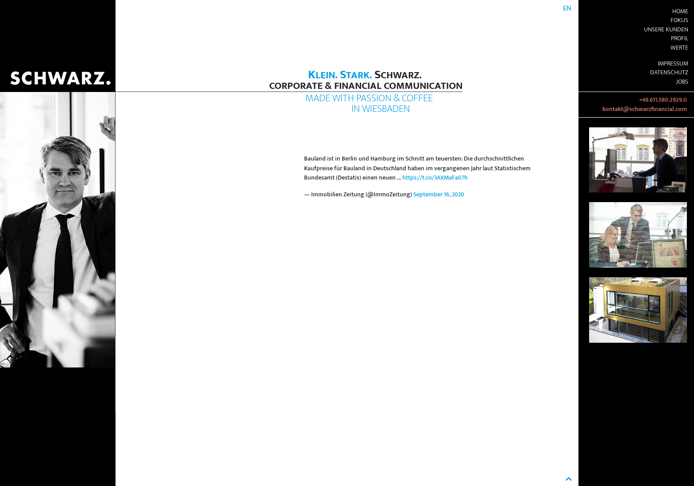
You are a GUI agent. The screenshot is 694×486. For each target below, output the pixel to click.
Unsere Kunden (666, 29)
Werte (679, 47)
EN (567, 9)
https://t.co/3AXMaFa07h (435, 177)
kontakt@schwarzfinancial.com (644, 109)
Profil (679, 38)
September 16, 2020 (438, 194)
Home (680, 11)
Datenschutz (669, 72)
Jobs (682, 81)
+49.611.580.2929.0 (663, 100)
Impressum (673, 63)
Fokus (679, 20)
